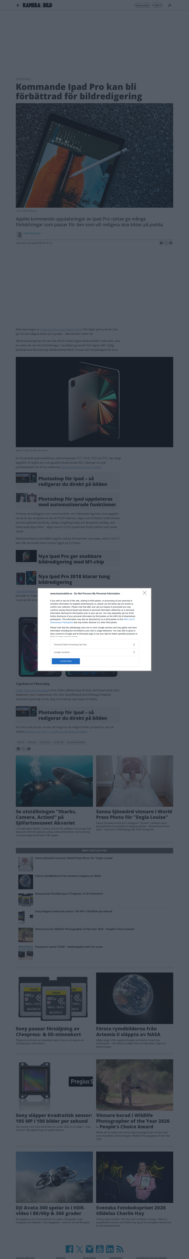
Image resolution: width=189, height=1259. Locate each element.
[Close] (145, 594)
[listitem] (94, 644)
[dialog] (94, 629)
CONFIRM (66, 661)
